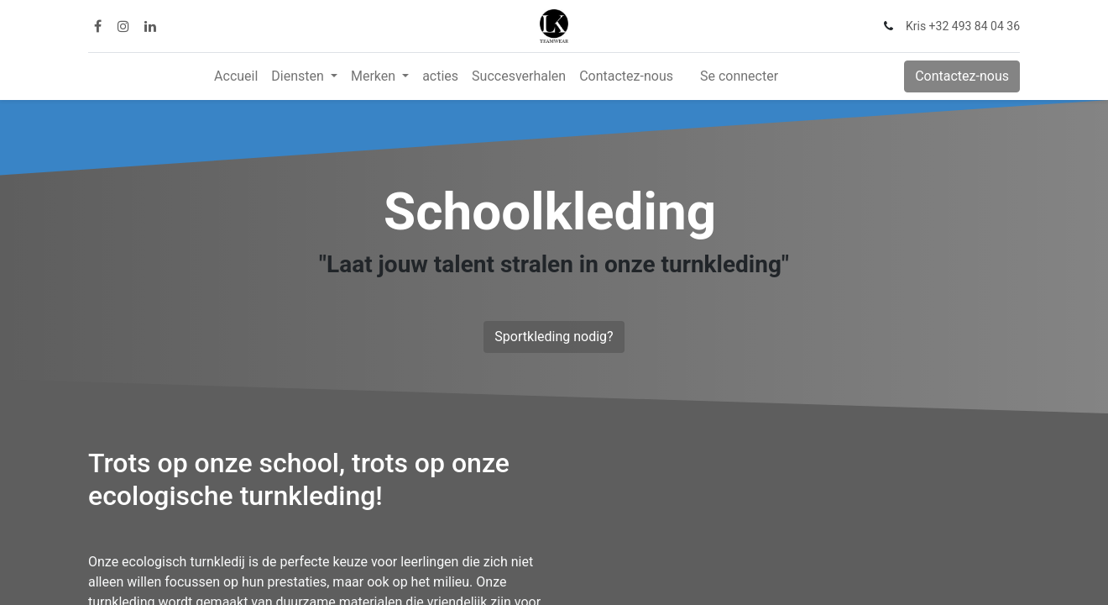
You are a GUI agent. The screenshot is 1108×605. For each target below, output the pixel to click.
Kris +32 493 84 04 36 (963, 26)
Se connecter (739, 76)
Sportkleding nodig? (553, 337)
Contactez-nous (962, 76)
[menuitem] (235, 76)
